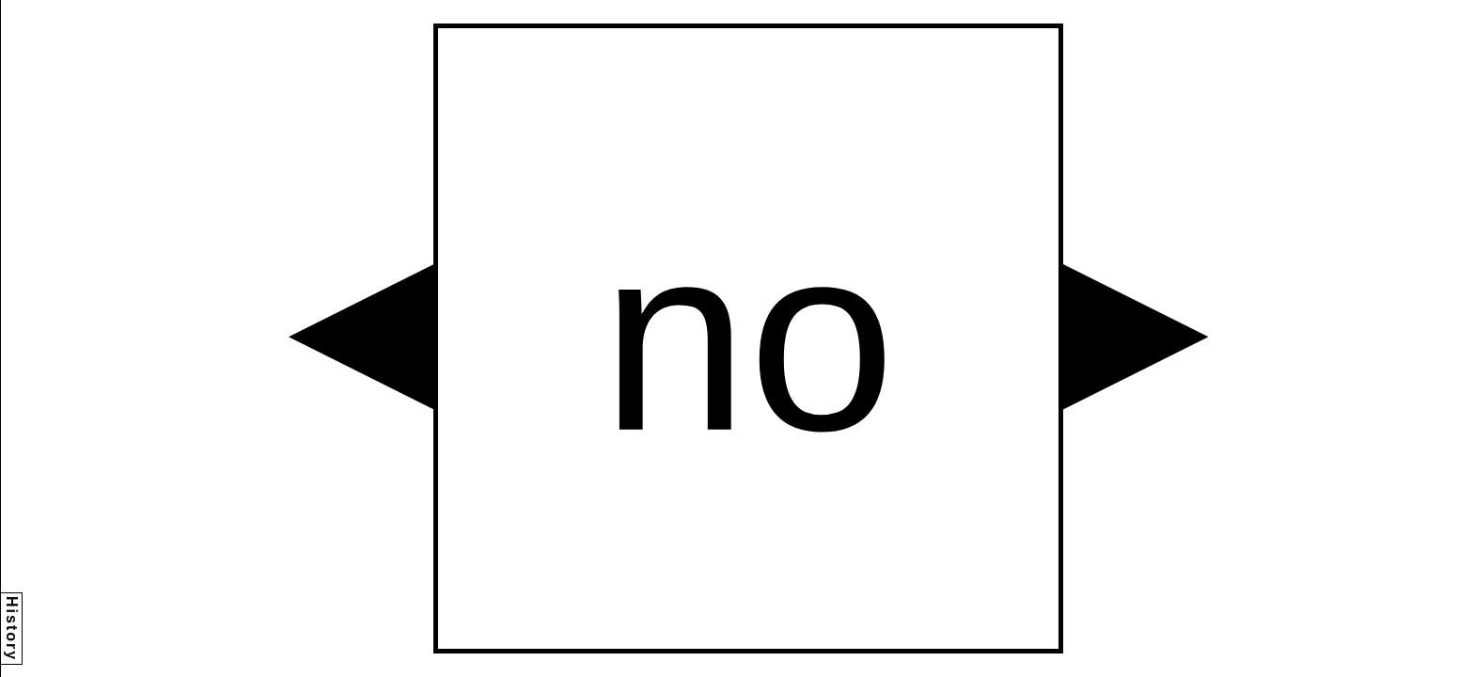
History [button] (12, 628)
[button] (361, 336)
